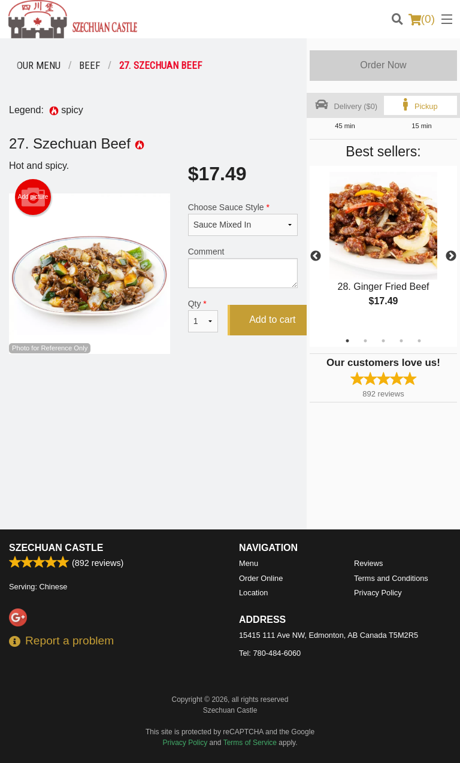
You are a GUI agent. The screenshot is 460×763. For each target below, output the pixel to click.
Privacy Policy (378, 592)
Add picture (33, 197)
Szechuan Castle (56, 548)
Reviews (368, 563)
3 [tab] (383, 341)
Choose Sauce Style (243, 219)
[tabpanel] (383, 249)
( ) (421, 19)
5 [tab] (419, 341)
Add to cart (272, 319)
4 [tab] (401, 341)
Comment (243, 267)
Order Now (383, 65)
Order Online (261, 578)
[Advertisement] (153, 393)
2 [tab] (365, 341)
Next (451, 256)
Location (253, 592)
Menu (248, 563)
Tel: (270, 653)
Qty (203, 315)
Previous (316, 256)
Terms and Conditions (391, 578)
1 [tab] (347, 341)
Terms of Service (250, 742)
